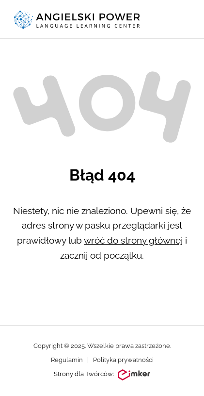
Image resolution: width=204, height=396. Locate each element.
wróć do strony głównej (133, 240)
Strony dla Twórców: (102, 375)
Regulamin (67, 359)
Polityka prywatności (123, 359)
